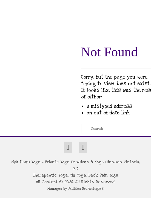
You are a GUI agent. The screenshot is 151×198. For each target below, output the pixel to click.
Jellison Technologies (86, 188)
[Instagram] (83, 147)
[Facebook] (68, 147)
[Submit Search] (85, 128)
